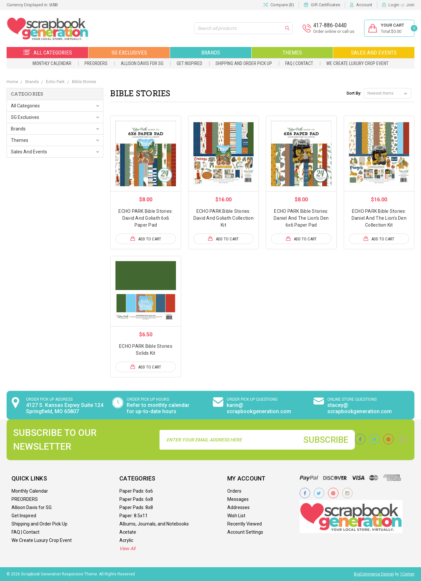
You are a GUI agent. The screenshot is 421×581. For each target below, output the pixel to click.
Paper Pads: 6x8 (136, 499)
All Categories (47, 52)
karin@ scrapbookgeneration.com (259, 408)
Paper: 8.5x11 (133, 515)
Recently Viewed (244, 523)
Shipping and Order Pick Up (243, 63)
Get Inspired (189, 63)
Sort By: (353, 93)
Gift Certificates (325, 4)
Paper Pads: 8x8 (136, 507)
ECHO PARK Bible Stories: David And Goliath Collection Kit (223, 218)
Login (393, 4)
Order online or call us (333, 31)
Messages (238, 499)
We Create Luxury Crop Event (357, 63)
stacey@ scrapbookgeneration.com (359, 408)
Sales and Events (374, 52)
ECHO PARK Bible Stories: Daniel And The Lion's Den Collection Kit (379, 218)
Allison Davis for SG (142, 63)
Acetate (127, 532)
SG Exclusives (129, 52)
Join (410, 4)
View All (127, 548)
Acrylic (126, 540)
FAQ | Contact (299, 63)
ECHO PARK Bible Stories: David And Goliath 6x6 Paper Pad (145, 218)
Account (364, 4)
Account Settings (245, 532)
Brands (210, 52)
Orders (234, 491)
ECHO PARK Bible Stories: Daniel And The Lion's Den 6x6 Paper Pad (301, 218)
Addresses (238, 507)
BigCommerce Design (374, 574)
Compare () (278, 5)
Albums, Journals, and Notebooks (154, 523)
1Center (407, 574)
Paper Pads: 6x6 (136, 491)
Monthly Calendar (52, 63)
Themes (292, 52)
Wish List (236, 515)
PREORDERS (96, 63)
